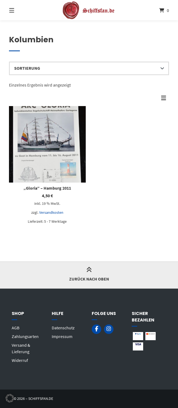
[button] (10, 398)
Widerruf (20, 360)
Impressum (62, 336)
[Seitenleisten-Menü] (165, 99)
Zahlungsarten (25, 336)
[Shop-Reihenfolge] (89, 68)
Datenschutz (63, 327)
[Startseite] (89, 10)
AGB (15, 327)
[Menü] (21, 10)
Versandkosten (51, 212)
